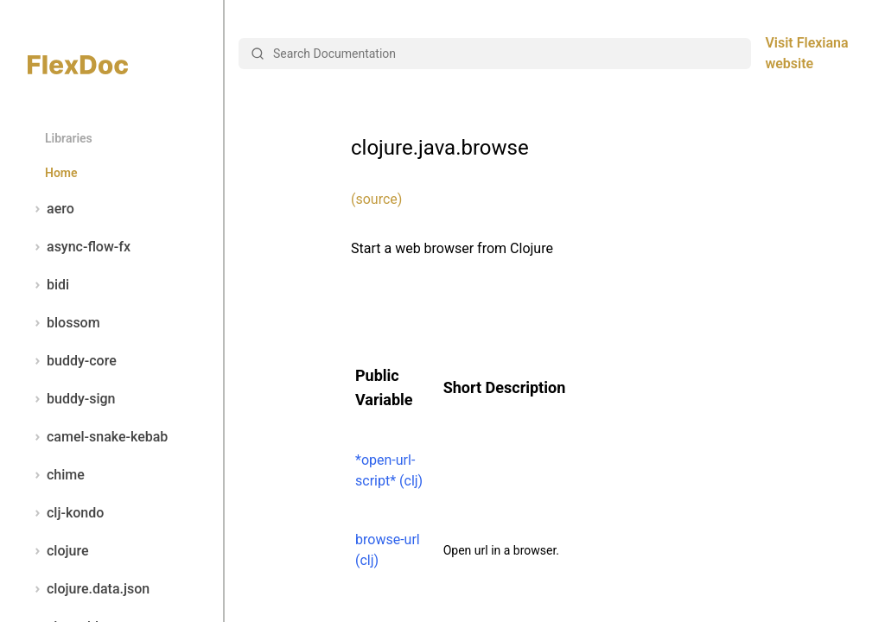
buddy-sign (71, 399)
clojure (58, 551)
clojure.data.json (89, 589)
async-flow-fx (79, 247)
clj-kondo (66, 513)
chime (56, 475)
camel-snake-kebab (98, 437)
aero (51, 209)
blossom (64, 323)
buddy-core (72, 361)
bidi (48, 285)
